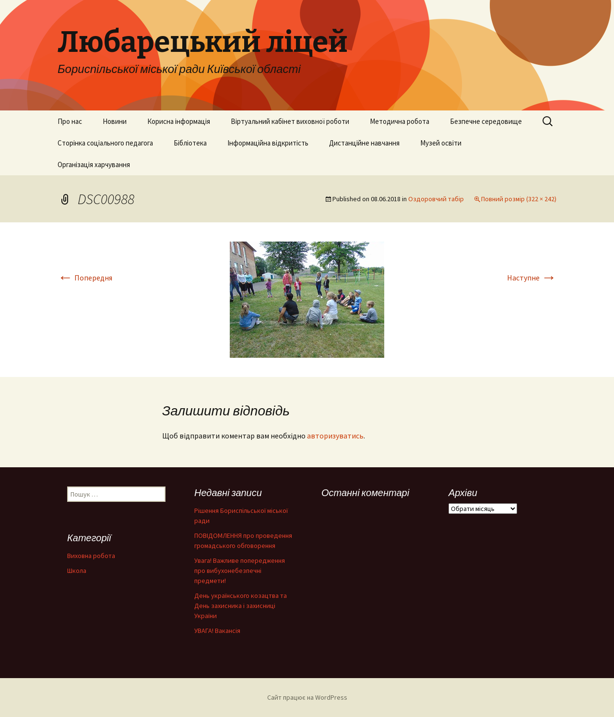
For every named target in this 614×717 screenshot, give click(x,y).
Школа (76, 570)
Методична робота (399, 121)
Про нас (70, 121)
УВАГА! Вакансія (217, 630)
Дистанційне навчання (364, 142)
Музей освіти (440, 142)
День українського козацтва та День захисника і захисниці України (240, 605)
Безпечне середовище (486, 121)
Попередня (85, 277)
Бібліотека (190, 142)
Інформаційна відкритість (267, 142)
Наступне (531, 277)
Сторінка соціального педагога (105, 142)
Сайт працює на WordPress (307, 697)
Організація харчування (94, 164)
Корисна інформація (178, 121)
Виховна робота (91, 555)
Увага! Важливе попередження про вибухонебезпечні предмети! (239, 570)
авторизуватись (335, 435)
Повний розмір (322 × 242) (518, 198)
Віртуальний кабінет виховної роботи (290, 121)
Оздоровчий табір (436, 198)
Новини (115, 121)
